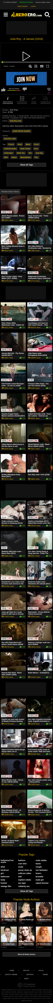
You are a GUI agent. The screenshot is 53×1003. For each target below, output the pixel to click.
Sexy (36, 149)
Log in (40, 970)
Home (12, 970)
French (11, 144)
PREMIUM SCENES (26, 2)
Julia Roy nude (15, 121)
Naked (14, 157)
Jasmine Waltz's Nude (43, 2)
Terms (45, 974)
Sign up (26, 970)
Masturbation (25, 157)
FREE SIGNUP (23, 6)
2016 (6, 157)
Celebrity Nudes (10, 149)
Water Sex (21, 153)
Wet (30, 153)
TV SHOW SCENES (10, 2)
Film (36, 157)
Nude (20, 144)
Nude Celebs (25, 149)
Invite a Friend (11, 974)
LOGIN (33, 6)
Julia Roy (39, 153)
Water (28, 144)
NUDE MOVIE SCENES (21, 131)
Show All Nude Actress (26, 954)
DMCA (26, 978)
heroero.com (31, 984)
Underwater (8, 153)
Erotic (36, 144)
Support (30, 974)
